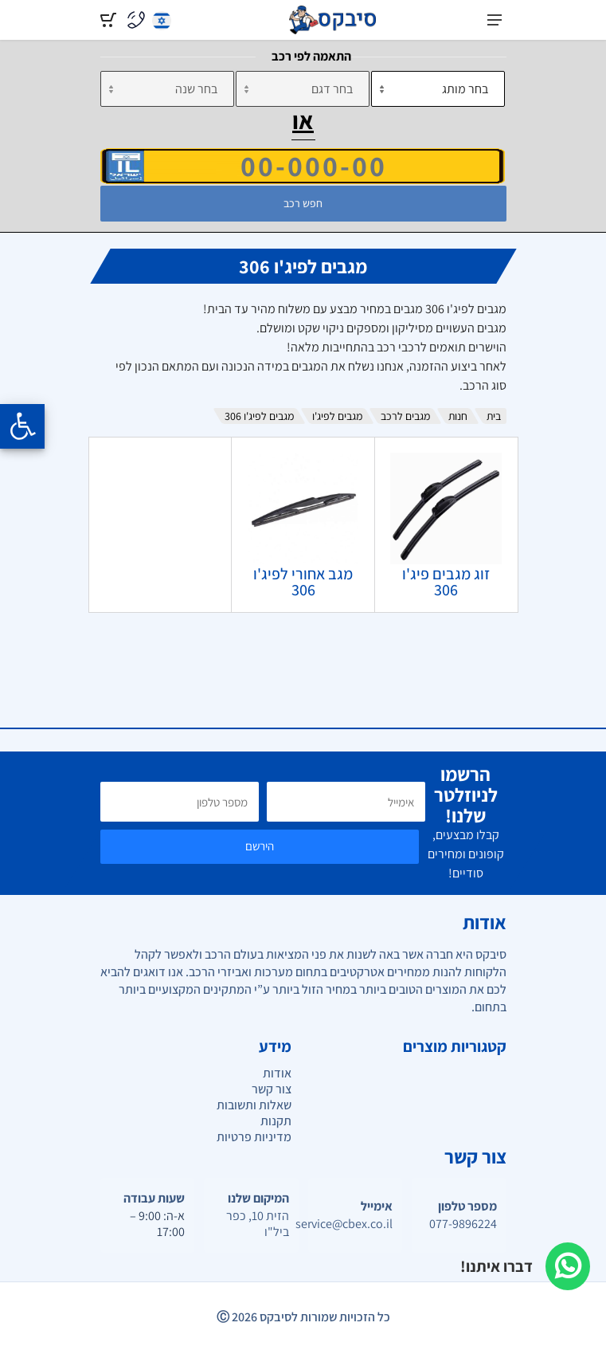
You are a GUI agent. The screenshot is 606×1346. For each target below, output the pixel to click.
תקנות (275, 1121)
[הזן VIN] (302, 165)
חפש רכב (303, 203)
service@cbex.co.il (355, 1224)
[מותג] (438, 89)
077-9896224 (463, 1224)
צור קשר (271, 1089)
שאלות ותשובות (254, 1105)
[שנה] (167, 89)
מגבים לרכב (405, 416)
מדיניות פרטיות (254, 1136)
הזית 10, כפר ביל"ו (257, 1224)
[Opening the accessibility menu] (22, 426)
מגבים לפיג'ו (337, 416)
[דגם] (302, 89)
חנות (457, 416)
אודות (277, 1073)
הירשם (259, 846)
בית (494, 416)
